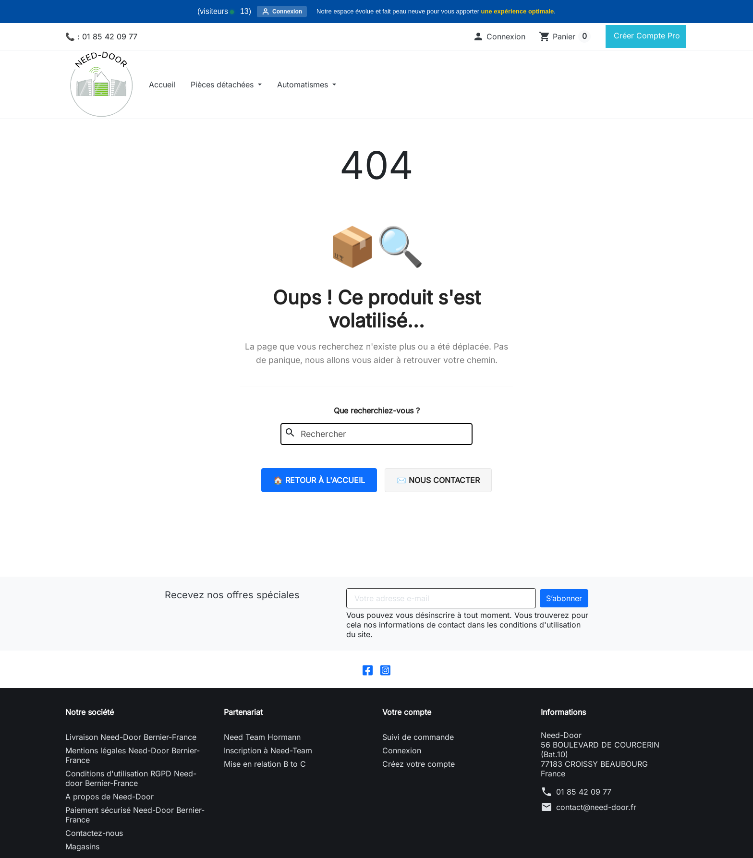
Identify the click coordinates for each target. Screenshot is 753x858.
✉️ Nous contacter (438, 480)
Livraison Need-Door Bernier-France (130, 737)
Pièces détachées (223, 84)
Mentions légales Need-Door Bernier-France (132, 755)
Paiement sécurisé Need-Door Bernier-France (135, 814)
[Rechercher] (240, 36)
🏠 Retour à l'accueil (319, 480)
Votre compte (406, 712)
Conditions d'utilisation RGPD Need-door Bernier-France (130, 778)
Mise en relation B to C (265, 764)
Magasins (82, 846)
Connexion (401, 750)
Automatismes (303, 84)
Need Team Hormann (262, 737)
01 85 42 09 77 (583, 792)
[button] (499, 36)
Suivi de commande (418, 737)
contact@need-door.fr (596, 807)
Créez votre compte (418, 764)
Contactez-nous (94, 833)
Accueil (162, 84)
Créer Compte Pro (645, 35)
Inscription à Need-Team (268, 750)
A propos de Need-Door (109, 796)
